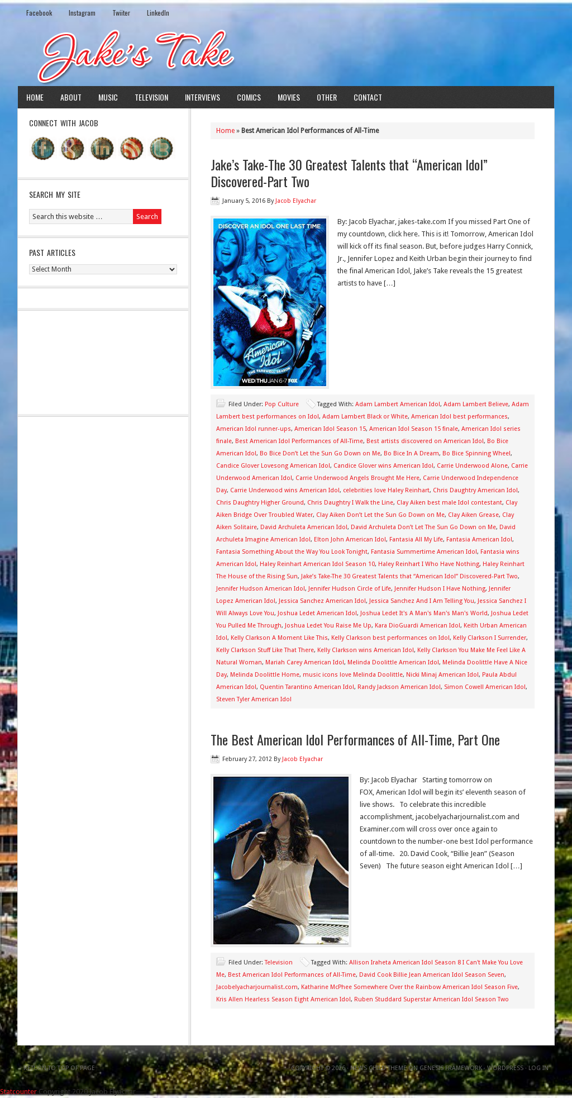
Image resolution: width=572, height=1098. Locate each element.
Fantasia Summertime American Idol (424, 551)
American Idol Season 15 (330, 428)
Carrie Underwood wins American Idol (285, 490)
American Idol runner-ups (253, 428)
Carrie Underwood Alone (472, 465)
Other (327, 97)
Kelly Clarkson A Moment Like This (279, 637)
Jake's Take (286, 55)
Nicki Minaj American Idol (442, 674)
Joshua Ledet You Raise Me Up (328, 625)
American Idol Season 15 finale (413, 428)
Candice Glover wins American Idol (383, 465)
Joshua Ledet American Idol (317, 613)
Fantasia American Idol (479, 539)
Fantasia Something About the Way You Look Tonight (292, 551)
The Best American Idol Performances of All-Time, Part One (355, 739)
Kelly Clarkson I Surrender (489, 637)
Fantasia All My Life (416, 539)
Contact (368, 97)
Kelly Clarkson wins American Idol (365, 650)
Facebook (39, 12)
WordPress (505, 1068)
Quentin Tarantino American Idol (307, 687)
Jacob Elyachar (295, 201)
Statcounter (18, 1091)
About (71, 97)
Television (151, 97)
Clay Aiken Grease (473, 515)
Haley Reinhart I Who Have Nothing (428, 564)
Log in (538, 1068)
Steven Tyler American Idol (254, 699)
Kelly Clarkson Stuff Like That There (265, 650)
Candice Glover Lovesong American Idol (273, 465)
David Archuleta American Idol (303, 527)
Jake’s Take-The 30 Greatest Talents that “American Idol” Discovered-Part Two (349, 172)
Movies (289, 97)
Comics (249, 97)
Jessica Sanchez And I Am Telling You (421, 601)
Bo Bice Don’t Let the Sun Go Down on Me (320, 453)
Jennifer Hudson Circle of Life (349, 588)
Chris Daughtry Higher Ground (260, 502)
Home (35, 97)
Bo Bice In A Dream (411, 453)
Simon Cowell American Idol (485, 687)
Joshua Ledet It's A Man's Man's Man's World (424, 613)
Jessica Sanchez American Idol (322, 601)
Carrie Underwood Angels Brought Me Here (357, 478)
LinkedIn (158, 12)
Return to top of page (59, 1068)
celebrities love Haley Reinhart (386, 490)
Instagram (82, 12)
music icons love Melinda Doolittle (353, 674)
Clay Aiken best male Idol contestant (449, 502)
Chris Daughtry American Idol (475, 490)
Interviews (202, 97)
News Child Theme (378, 1068)
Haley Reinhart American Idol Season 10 (317, 564)
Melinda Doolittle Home (264, 674)
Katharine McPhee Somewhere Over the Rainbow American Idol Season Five (409, 987)
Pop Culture (282, 404)
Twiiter (121, 12)
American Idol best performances (459, 416)
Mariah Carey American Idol (304, 662)
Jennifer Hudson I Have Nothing (439, 588)
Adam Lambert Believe (476, 404)
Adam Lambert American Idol (397, 404)
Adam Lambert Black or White (365, 416)
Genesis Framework (451, 1068)
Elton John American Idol (350, 539)
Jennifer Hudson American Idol (260, 588)
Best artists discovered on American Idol (425, 441)
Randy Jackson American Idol (399, 687)
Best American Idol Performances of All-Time (299, 441)
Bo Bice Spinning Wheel (476, 453)
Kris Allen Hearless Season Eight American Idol (283, 999)
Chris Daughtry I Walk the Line (350, 502)
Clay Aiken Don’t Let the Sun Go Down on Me (380, 515)
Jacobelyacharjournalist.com (257, 987)
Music (108, 97)
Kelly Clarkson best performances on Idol (390, 637)
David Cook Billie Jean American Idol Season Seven (431, 974)
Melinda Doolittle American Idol (393, 662)
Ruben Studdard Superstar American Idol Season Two (431, 999)
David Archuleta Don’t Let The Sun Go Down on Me (423, 527)
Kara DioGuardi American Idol (417, 625)
